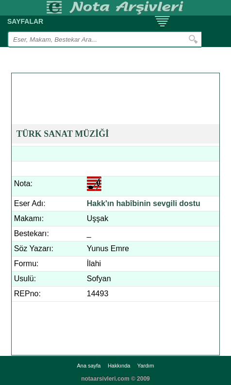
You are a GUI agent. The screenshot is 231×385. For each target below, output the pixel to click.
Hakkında (119, 366)
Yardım (145, 366)
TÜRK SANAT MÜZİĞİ (62, 134)
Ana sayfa (89, 366)
